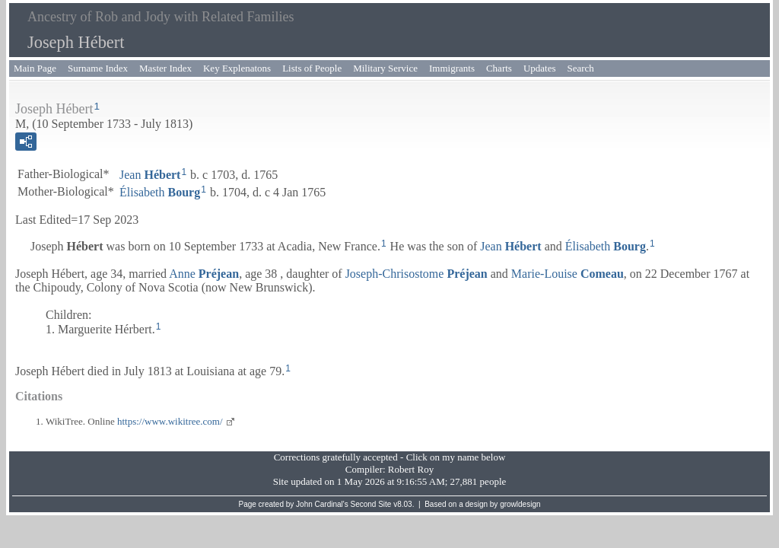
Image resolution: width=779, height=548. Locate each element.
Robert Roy (411, 469)
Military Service (385, 68)
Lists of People (312, 68)
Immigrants (452, 68)
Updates (539, 68)
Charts (499, 68)
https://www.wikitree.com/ (170, 421)
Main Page (35, 68)
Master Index (165, 68)
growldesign (520, 504)
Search (581, 68)
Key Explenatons (237, 68)
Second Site (371, 504)
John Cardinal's (322, 504)
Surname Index (98, 68)
